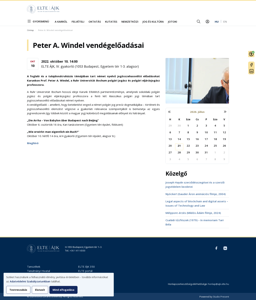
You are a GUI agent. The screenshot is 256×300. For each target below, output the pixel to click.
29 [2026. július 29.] (188, 152)
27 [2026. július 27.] (170, 152)
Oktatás (95, 21)
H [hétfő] (170, 119)
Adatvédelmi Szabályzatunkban (30, 281)
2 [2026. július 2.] (197, 125)
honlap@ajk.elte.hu (218, 284)
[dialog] (59, 284)
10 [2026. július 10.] (206, 132)
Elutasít (40, 289)
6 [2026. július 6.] (170, 132)
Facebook (251, 65)
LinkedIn (251, 71)
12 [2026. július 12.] (224, 132)
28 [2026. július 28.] (179, 152)
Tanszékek (33, 266)
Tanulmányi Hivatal (38, 271)
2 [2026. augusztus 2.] (224, 152)
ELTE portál (85, 271)
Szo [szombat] (215, 119)
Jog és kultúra (153, 21)
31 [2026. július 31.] (206, 152)
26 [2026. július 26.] (224, 145)
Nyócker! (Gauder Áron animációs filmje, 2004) (196, 194)
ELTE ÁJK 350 (86, 266)
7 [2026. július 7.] (179, 132)
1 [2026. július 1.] (188, 125)
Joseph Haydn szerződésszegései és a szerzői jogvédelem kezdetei (195, 184)
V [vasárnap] (224, 119)
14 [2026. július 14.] (179, 139)
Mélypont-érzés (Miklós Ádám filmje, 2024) (193, 213)
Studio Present (221, 296)
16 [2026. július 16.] (197, 139)
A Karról (61, 21)
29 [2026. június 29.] (170, 125)
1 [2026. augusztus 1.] (215, 152)
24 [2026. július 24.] (206, 145)
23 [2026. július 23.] (197, 145)
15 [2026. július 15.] (188, 139)
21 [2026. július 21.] (179, 145)
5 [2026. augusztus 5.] (188, 159)
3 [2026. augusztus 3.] (170, 159)
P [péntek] (206, 119)
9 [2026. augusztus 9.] (224, 159)
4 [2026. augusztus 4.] (179, 159)
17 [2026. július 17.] (206, 139)
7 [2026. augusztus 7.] (206, 159)
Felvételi (78, 21)
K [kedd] (179, 119)
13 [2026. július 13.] (170, 139)
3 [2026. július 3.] (206, 125)
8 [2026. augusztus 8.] (215, 159)
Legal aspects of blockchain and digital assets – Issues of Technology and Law (197, 203)
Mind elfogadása (63, 289)
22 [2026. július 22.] (188, 145)
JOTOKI (172, 21)
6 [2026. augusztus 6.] (197, 159)
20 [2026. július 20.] (170, 145)
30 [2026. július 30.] (197, 152)
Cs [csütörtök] (197, 119)
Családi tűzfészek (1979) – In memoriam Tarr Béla (195, 222)
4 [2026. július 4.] (215, 125)
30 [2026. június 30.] (179, 125)
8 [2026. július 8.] (188, 132)
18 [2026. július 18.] (215, 139)
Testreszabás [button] (18, 289)
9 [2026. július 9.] (197, 132)
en (225, 21)
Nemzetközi (129, 21)
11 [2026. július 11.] (215, 132)
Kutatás (111, 21)
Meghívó (33, 143)
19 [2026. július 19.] (224, 139)
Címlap (30, 30)
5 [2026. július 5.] (224, 125)
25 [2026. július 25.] (215, 145)
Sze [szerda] (188, 119)
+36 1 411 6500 (77, 250)
